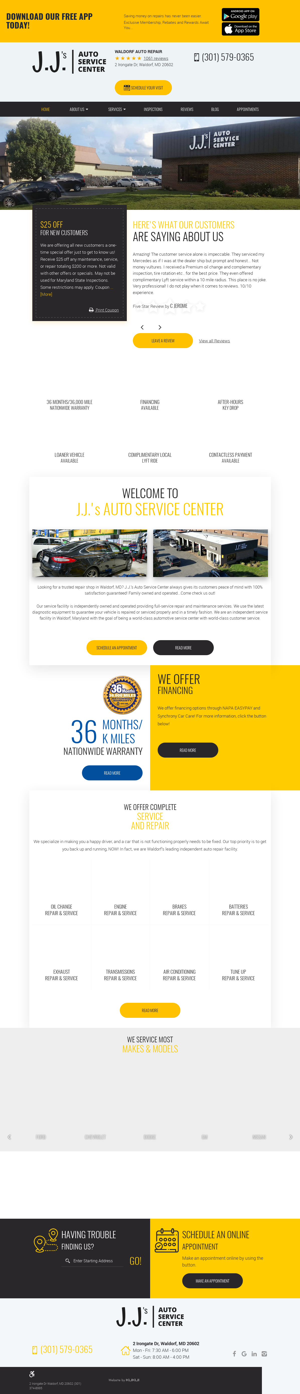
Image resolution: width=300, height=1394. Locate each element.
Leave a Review (163, 341)
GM (205, 1137)
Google (244, 1353)
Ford (41, 1137)
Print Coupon (107, 310)
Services (115, 110)
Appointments (248, 110)
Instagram (264, 1353)
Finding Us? (88, 1240)
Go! (136, 1262)
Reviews (187, 110)
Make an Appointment (212, 1281)
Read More (183, 648)
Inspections (153, 110)
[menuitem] (45, 109)
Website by (124, 1380)
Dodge (150, 1137)
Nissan (259, 1137)
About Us (77, 110)
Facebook (234, 1353)
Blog (215, 110)
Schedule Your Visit (147, 88)
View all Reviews (214, 341)
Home (45, 110)
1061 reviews (156, 58)
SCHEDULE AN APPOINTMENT (116, 648)
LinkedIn (254, 1353)
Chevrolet (95, 1137)
